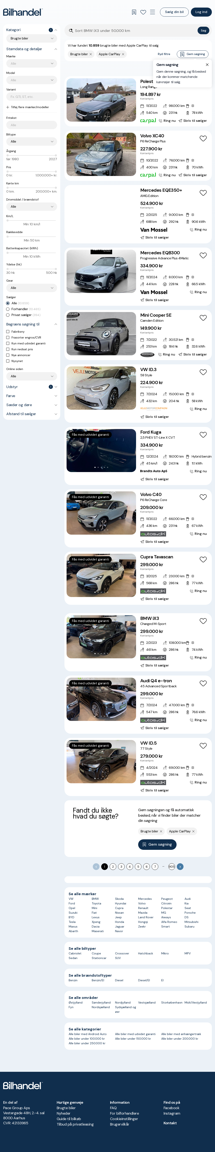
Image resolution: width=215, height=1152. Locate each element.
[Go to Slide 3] (101, 116)
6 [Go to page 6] (147, 867)
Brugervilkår (119, 1124)
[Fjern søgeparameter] (91, 54)
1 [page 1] (104, 867)
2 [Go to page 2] (113, 867)
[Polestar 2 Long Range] (138, 101)
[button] (101, 100)
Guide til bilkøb (69, 1119)
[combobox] (34, 63)
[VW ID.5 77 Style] (138, 767)
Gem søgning (192, 54)
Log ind (201, 12)
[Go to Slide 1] (95, 116)
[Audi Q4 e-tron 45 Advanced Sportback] (138, 705)
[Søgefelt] (135, 30)
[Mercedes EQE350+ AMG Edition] (138, 214)
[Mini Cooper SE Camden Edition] (138, 335)
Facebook (172, 1108)
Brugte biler (66, 1108)
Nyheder (64, 1113)
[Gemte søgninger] (134, 12)
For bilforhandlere (124, 1113)
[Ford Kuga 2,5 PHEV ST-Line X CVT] (138, 456)
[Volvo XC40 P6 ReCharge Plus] (138, 156)
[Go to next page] (180, 866)
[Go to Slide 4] (104, 116)
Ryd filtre (164, 54)
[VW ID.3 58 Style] (138, 393)
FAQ (113, 1108)
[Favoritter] (143, 12)
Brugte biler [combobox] (19, 38)
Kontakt (170, 1123)
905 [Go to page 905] (172, 867)
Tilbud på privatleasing (75, 1124)
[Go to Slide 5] (107, 116)
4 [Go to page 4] (130, 867)
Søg (203, 30)
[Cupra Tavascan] (138, 578)
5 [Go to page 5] (138, 867)
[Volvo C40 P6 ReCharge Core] (138, 518)
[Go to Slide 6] (109, 225)
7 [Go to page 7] (155, 867)
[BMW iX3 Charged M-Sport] (138, 642)
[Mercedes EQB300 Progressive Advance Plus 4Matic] (138, 277)
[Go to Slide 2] (98, 116)
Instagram (172, 1113)
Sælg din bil (174, 12)
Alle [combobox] (13, 141)
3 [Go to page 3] (121, 867)
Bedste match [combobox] (188, 68)
